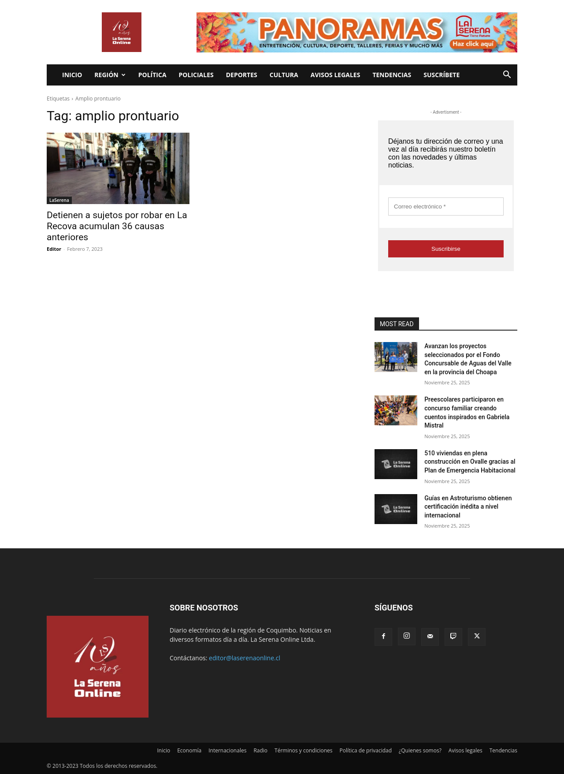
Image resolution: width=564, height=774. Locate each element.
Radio (260, 750)
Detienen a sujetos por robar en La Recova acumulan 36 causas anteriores (117, 226)
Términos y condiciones (303, 750)
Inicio (72, 75)
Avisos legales (335, 75)
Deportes (241, 75)
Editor (54, 249)
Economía (189, 750)
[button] (506, 75)
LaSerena (59, 200)
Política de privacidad (366, 750)
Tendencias (391, 75)
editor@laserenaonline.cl (244, 658)
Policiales (196, 75)
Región (109, 75)
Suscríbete (441, 75)
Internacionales (227, 750)
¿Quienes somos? (420, 750)
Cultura (284, 75)
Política (152, 75)
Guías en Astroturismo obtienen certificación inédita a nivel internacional (468, 507)
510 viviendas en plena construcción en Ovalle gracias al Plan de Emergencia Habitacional (470, 462)
